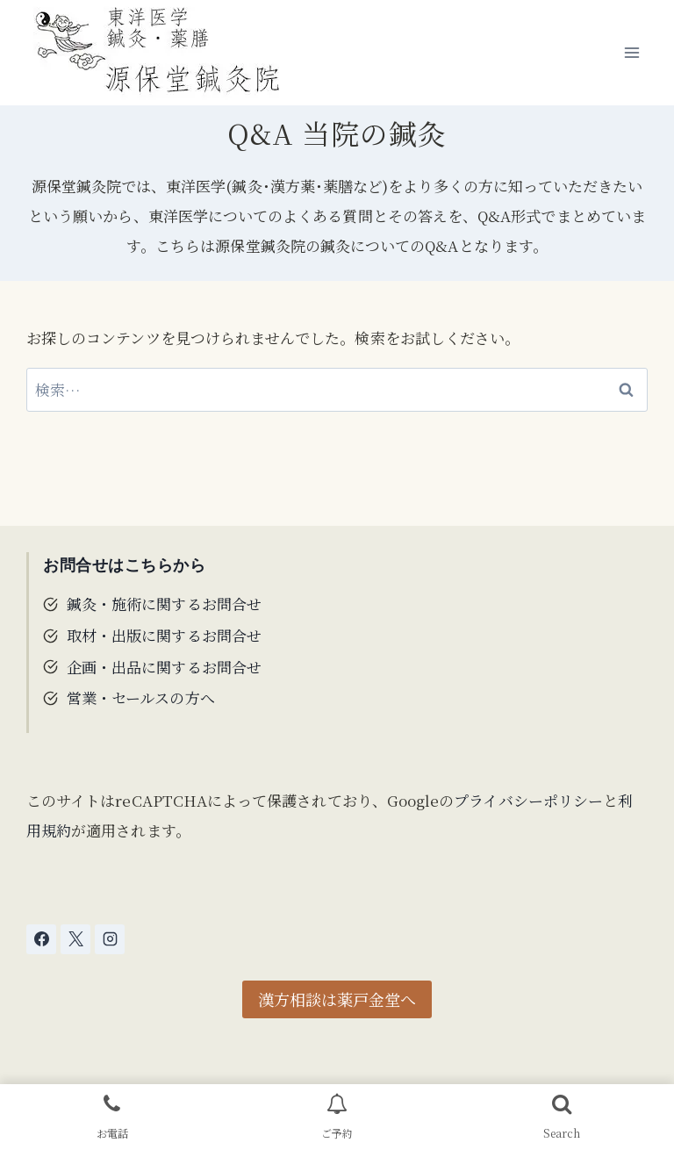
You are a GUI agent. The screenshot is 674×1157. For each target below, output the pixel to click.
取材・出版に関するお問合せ (164, 635)
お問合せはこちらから (124, 565)
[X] (75, 939)
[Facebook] (41, 939)
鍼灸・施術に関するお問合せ (164, 603)
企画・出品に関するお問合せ (164, 667)
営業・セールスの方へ (141, 697)
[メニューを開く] (631, 52)
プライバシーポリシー (528, 800)
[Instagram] (110, 939)
